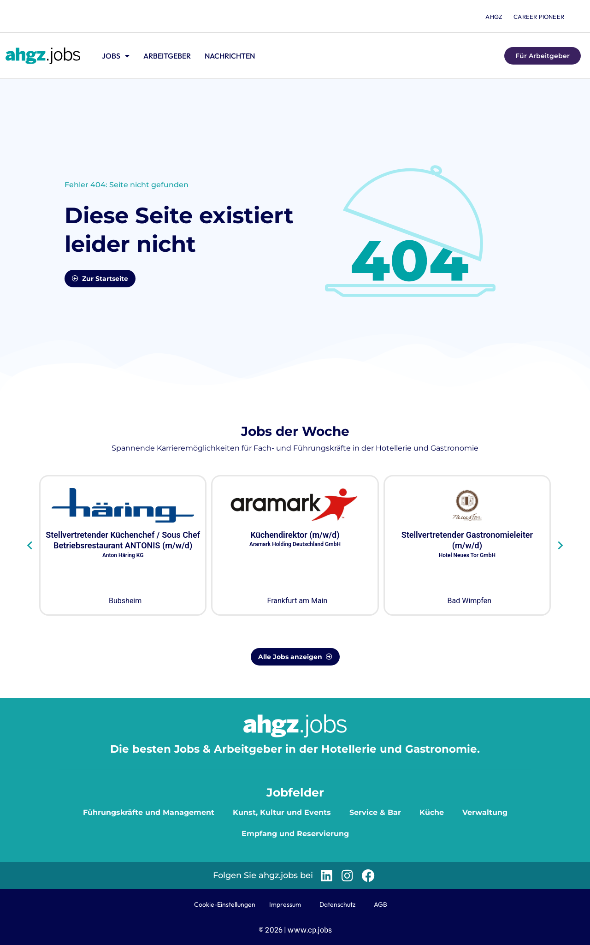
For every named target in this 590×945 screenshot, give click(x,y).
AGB (380, 904)
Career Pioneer (538, 16)
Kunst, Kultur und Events (282, 812)
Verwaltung (484, 812)
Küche (431, 812)
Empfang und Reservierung (295, 833)
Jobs (116, 56)
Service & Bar (375, 812)
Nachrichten (230, 55)
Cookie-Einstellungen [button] (224, 904)
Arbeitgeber (167, 55)
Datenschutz (337, 904)
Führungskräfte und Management (148, 812)
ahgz (493, 16)
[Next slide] (559, 545)
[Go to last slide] (30, 545)
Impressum (285, 904)
